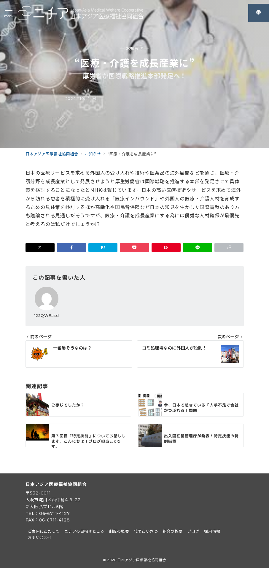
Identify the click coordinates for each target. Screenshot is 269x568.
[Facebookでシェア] (71, 247)
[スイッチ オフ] (258, 13)
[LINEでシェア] (197, 247)
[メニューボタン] (8, 12)
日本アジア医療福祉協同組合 (141, 560)
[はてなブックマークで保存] (102, 247)
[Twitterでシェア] (40, 247)
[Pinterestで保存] (166, 247)
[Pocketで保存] (134, 247)
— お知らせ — (134, 48)
